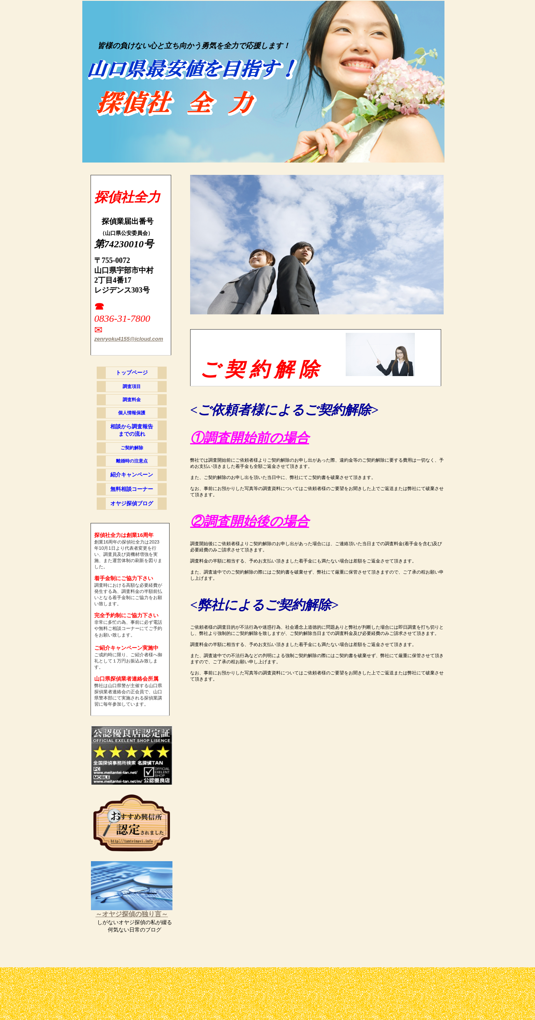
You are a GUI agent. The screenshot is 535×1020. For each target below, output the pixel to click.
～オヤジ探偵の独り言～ (131, 914)
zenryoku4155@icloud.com (128, 339)
